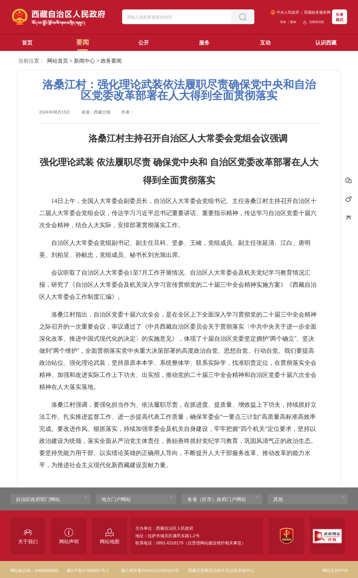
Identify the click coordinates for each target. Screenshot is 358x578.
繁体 (293, 22)
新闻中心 (84, 61)
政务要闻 (111, 61)
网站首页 (57, 61)
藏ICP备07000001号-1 (88, 570)
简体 (283, 22)
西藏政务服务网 (317, 12)
